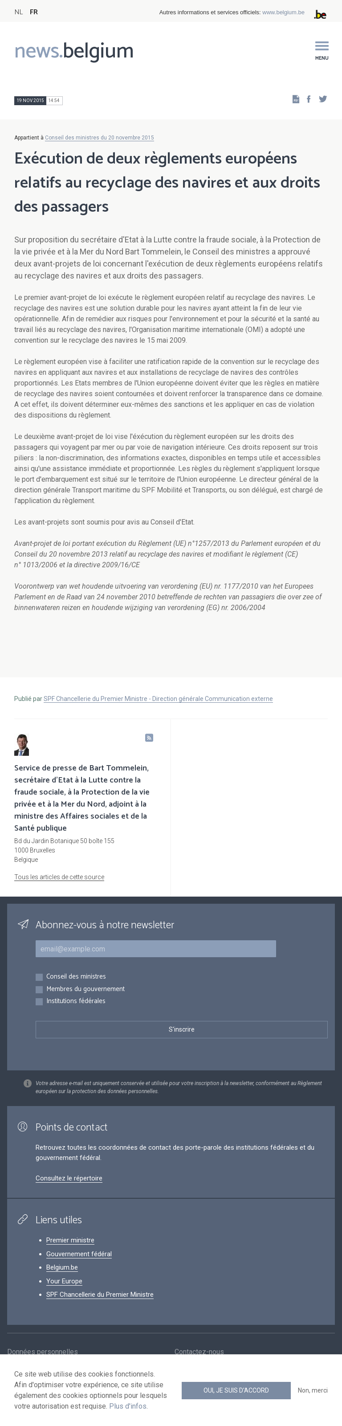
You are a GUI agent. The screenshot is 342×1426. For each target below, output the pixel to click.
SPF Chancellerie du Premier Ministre (100, 1295)
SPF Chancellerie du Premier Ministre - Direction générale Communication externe (158, 698)
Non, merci (313, 1390)
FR (34, 12)
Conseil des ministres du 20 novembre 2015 (99, 138)
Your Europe (64, 1281)
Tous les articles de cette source (59, 877)
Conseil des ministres (76, 977)
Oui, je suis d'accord (236, 1390)
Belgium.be (62, 1267)
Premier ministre (70, 1240)
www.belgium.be (283, 12)
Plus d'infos (128, 1406)
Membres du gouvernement (85, 989)
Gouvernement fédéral (79, 1254)
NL (18, 12)
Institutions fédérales (76, 1001)
